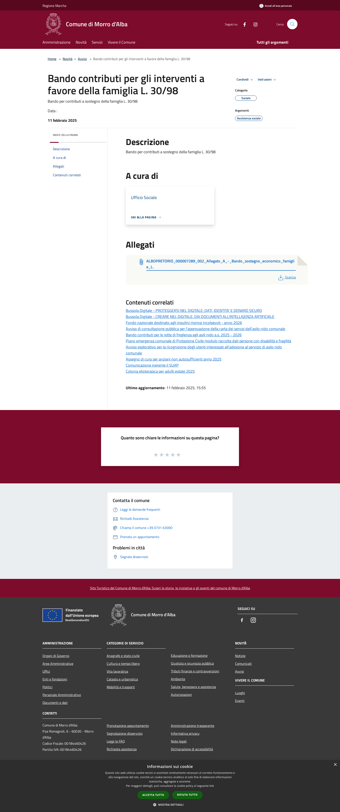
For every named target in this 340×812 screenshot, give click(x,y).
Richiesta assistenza (122, 749)
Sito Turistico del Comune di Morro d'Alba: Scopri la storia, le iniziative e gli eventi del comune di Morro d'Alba (170, 588)
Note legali (179, 741)
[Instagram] (253, 24)
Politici (47, 687)
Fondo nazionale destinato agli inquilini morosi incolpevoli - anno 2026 (184, 323)
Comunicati (243, 663)
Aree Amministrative (57, 663)
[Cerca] (292, 24)
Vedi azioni (267, 79)
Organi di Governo (55, 655)
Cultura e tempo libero (123, 663)
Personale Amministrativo (61, 694)
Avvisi (82, 58)
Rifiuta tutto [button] (187, 795)
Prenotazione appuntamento (128, 725)
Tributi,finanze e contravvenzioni (195, 671)
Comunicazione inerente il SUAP (152, 365)
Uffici (46, 671)
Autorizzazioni (181, 694)
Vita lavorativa (117, 671)
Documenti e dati (55, 702)
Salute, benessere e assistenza (193, 686)
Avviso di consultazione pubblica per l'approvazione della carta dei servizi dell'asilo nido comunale (205, 329)
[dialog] (170, 786)
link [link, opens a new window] (211, 786)
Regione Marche (54, 5)
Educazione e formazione (189, 655)
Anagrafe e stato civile (123, 655)
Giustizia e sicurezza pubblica (192, 663)
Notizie (240, 655)
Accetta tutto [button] (153, 795)
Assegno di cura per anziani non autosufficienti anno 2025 (173, 359)
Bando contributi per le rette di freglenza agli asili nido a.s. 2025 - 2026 (184, 335)
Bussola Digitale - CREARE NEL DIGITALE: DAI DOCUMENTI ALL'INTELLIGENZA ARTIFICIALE (200, 317)
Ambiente (178, 679)
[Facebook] (243, 24)
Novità (67, 58)
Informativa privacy (185, 733)
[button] (170, 804)
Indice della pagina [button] (65, 135)
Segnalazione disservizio (124, 733)
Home (52, 58)
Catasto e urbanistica (122, 679)
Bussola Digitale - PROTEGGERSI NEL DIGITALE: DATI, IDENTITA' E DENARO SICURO (194, 310)
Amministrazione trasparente (192, 725)
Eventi (240, 700)
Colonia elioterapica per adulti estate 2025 (160, 371)
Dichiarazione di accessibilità (192, 749)
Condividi (245, 79)
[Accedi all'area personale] (276, 6)
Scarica (286, 277)
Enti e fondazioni (54, 679)
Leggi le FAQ (116, 741)
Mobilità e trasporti (121, 687)
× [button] (335, 764)
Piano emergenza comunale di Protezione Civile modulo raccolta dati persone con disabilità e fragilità (208, 341)
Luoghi (240, 692)
